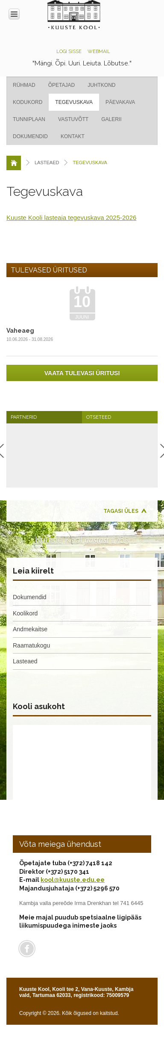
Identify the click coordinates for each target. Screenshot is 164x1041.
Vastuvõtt (73, 119)
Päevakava (120, 102)
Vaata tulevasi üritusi (82, 373)
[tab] (44, 417)
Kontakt (73, 136)
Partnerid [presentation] (24, 417)
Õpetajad (61, 85)
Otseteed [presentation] (98, 417)
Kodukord (27, 102)
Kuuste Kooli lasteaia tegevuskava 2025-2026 (71, 217)
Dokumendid (30, 136)
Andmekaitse (30, 629)
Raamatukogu (31, 645)
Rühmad (24, 85)
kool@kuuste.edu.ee (73, 879)
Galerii (111, 119)
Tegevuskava (74, 102)
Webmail (99, 51)
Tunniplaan (29, 119)
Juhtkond (101, 85)
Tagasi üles (120, 511)
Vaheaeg (20, 330)
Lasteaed (25, 661)
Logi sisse (69, 51)
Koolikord (25, 613)
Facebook (27, 948)
